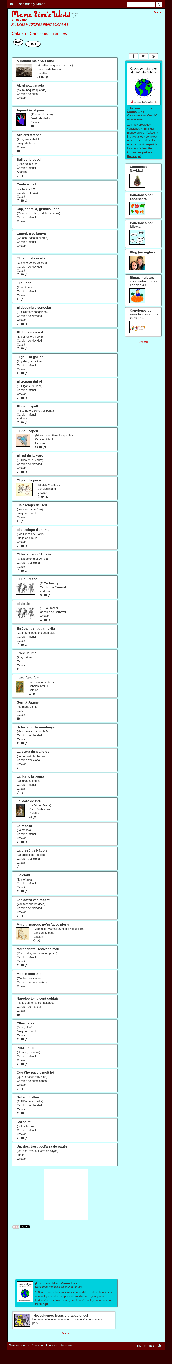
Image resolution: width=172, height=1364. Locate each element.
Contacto (37, 1355)
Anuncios (51, 1355)
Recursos (66, 1355)
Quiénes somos (19, 1355)
